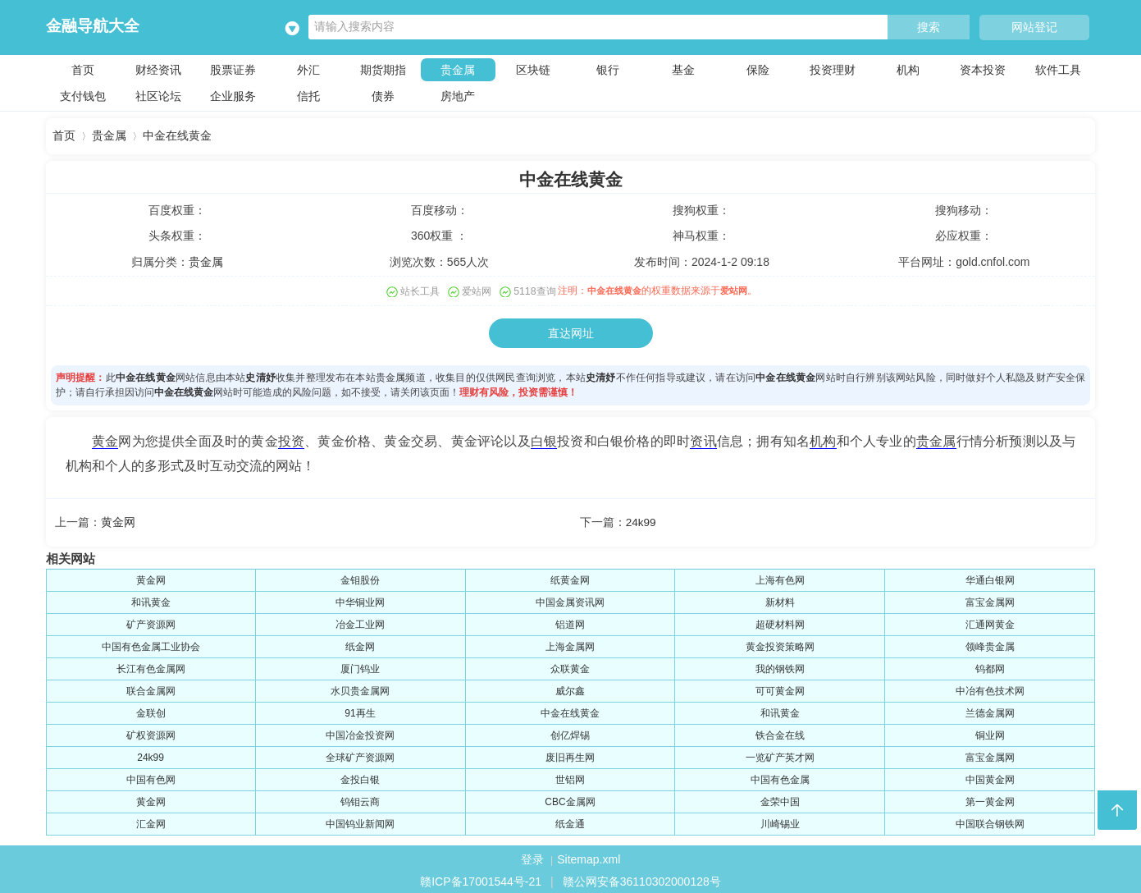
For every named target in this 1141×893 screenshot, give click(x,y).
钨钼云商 (360, 799)
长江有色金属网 (150, 666)
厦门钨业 (360, 666)
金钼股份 (360, 578)
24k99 (641, 520)
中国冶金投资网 (360, 733)
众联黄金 (570, 666)
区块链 (533, 69)
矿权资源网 (151, 733)
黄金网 (118, 520)
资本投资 (983, 69)
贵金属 (457, 69)
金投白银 (360, 777)
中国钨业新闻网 (360, 821)
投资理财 (833, 69)
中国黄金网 (990, 777)
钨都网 (990, 666)
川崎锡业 (780, 821)
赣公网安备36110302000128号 (642, 879)
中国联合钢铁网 (990, 821)
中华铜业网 (360, 600)
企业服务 (233, 95)
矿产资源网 (151, 622)
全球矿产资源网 (360, 755)
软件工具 (1058, 69)
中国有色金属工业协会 (151, 644)
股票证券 (233, 69)
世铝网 (570, 777)
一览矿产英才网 (780, 755)
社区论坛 (158, 95)
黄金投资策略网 (780, 644)
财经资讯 (158, 69)
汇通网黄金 (990, 622)
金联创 (151, 711)
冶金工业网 (360, 622)
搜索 (928, 27)
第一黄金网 (990, 799)
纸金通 (570, 821)
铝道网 (570, 622)
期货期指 (383, 69)
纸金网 (360, 644)
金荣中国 (780, 799)
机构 (908, 69)
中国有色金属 (780, 777)
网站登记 (1034, 27)
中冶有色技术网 (990, 688)
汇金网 (151, 821)
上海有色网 (780, 578)
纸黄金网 (570, 578)
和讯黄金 (151, 600)
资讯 (703, 439)
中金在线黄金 (177, 136)
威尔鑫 (570, 688)
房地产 (457, 95)
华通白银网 (990, 578)
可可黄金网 (780, 688)
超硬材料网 (780, 622)
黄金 (105, 439)
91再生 (360, 711)
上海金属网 (570, 644)
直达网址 (571, 331)
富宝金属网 (990, 600)
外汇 (308, 69)
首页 (82, 69)
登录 (532, 856)
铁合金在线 (780, 733)
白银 (544, 439)
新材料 (780, 600)
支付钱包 (83, 95)
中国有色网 (151, 777)
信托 (308, 95)
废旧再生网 (570, 755)
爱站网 (747, 289)
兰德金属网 (990, 711)
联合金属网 (151, 688)
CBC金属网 (570, 799)
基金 (683, 69)
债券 (383, 95)
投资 (291, 439)
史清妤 (260, 376)
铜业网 (990, 733)
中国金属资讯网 (570, 600)
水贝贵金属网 (360, 688)
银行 (607, 69)
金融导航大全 (92, 25)
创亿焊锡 (570, 733)
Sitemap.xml (588, 856)
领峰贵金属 (990, 644)
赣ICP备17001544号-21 (480, 879)
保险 (757, 69)
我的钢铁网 (780, 666)
